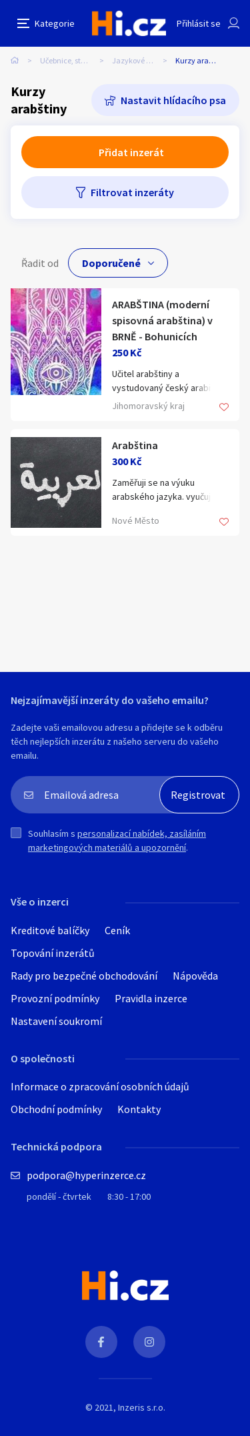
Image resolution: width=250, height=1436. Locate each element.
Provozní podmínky (55, 998)
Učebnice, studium (72, 60)
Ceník (117, 930)
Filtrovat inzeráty (132, 192)
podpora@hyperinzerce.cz (86, 1175)
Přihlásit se (199, 23)
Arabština (135, 445)
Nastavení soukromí (56, 1021)
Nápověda (195, 975)
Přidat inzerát (131, 152)
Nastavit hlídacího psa (173, 100)
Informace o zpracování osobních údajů (100, 1086)
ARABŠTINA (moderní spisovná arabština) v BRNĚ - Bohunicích (162, 320)
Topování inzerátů (53, 953)
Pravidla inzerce (151, 998)
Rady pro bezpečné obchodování (84, 975)
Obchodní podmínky (56, 1109)
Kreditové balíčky (50, 930)
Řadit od (40, 263)
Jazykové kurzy (138, 60)
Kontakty (139, 1109)
